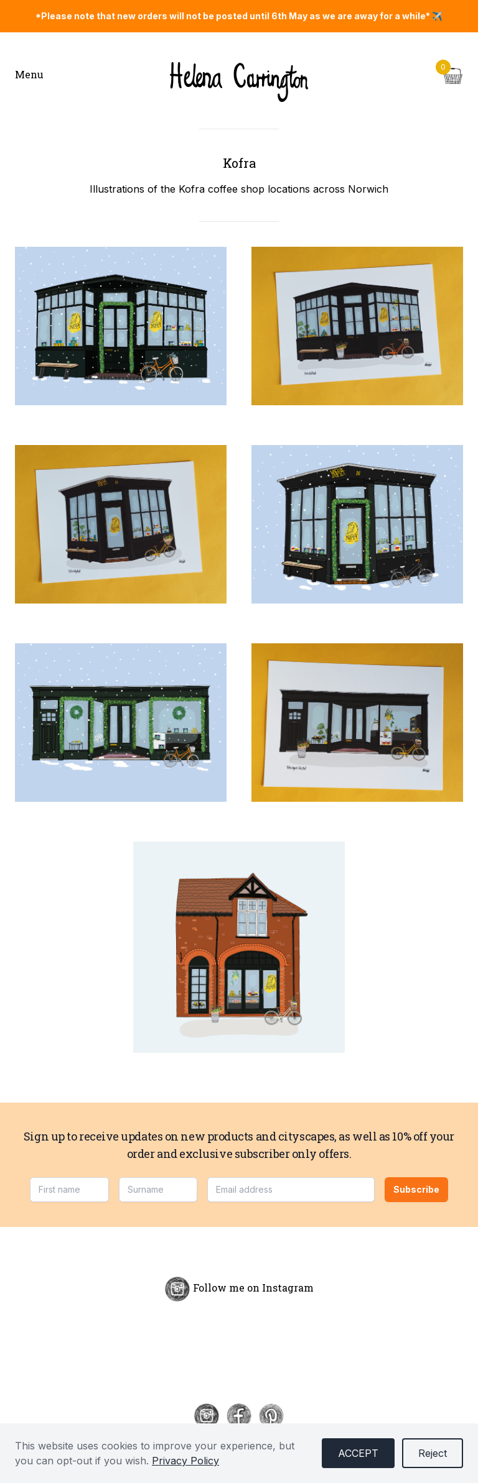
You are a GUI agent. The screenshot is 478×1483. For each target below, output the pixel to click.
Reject (432, 1453)
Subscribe (416, 1189)
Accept (358, 1453)
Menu (29, 74)
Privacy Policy (185, 1460)
